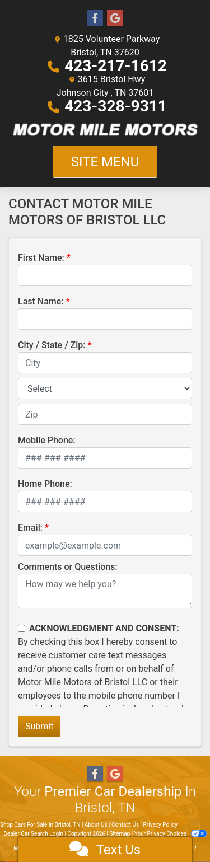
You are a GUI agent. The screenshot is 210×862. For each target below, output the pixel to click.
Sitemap (119, 834)
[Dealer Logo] (105, 129)
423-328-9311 (115, 106)
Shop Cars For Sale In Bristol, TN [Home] (40, 825)
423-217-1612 (115, 66)
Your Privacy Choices (170, 834)
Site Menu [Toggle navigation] (105, 162)
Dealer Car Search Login (33, 834)
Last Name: (41, 301)
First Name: (41, 257)
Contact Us (125, 825)
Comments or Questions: (68, 566)
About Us (96, 825)
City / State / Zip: (52, 345)
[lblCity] (105, 362)
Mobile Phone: (47, 440)
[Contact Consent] (21, 628)
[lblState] (105, 388)
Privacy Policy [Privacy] (160, 825)
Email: (30, 527)
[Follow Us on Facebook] (95, 18)
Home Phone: (45, 484)
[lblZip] (105, 414)
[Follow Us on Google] (115, 18)
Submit (39, 726)
